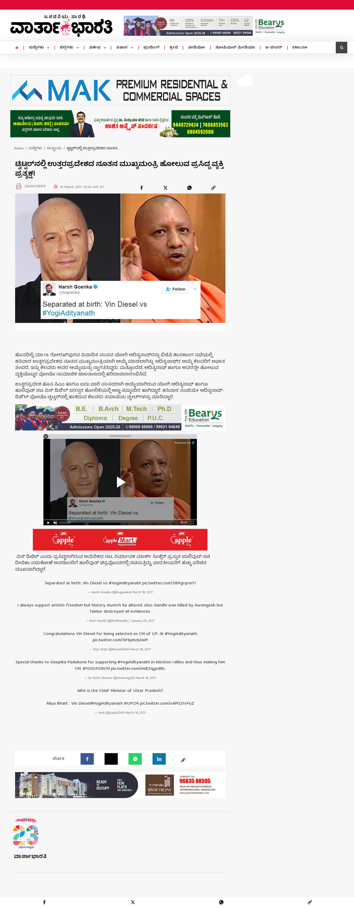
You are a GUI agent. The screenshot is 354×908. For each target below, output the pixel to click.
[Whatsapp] (135, 759)
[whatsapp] (189, 188)
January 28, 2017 (142, 621)
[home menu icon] (17, 48)
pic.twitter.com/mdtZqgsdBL (138, 669)
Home (19, 148)
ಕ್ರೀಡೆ (174, 48)
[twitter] (165, 188)
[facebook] (141, 188)
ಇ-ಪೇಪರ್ (274, 48)
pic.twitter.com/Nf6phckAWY (120, 640)
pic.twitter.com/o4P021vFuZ (167, 704)
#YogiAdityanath (125, 584)
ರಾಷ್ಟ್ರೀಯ (54, 148)
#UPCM (131, 704)
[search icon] (341, 47)
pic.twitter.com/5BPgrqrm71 (169, 584)
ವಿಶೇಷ (95, 48)
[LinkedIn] (159, 759)
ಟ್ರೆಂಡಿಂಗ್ (151, 48)
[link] (213, 188)
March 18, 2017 (142, 592)
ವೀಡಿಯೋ (196, 48)
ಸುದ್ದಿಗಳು (37, 48)
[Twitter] (111, 759)
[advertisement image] (205, 26)
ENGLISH (299, 48)
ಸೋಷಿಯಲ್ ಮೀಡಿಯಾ (235, 48)
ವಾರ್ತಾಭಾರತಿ (30, 857)
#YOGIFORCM (96, 669)
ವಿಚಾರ (122, 48)
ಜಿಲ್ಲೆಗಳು (67, 48)
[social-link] (183, 760)
